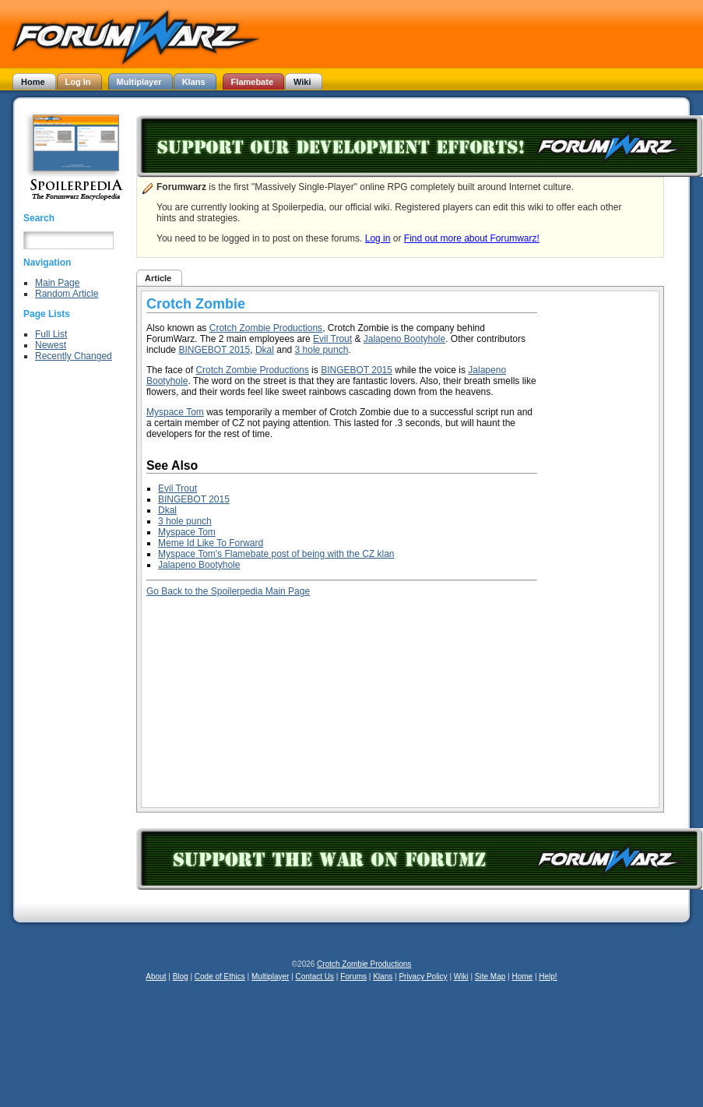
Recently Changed (73, 356)
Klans (382, 976)
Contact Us (315, 976)
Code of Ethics (220, 976)
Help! (548, 976)
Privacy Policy (423, 976)
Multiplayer (270, 976)
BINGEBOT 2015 (214, 349)
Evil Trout (332, 338)
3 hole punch (322, 349)
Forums (353, 976)
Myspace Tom (175, 412)
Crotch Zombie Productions (265, 328)
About (156, 976)
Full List (51, 334)
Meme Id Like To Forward (210, 543)
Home (522, 976)
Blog (180, 976)
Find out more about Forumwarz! (472, 238)
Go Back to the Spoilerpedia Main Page (228, 591)
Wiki (461, 976)
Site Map (490, 976)
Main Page (57, 282)
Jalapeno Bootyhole (404, 338)
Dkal (264, 349)
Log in (378, 238)
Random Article (66, 293)
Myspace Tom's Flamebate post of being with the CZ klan (276, 553)
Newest (50, 345)
